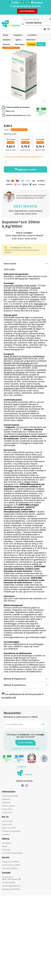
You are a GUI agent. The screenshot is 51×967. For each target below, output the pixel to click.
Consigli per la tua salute (11, 831)
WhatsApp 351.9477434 (11, 889)
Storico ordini (7, 824)
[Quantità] (10, 162)
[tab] (25, 264)
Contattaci (6, 834)
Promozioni (6, 850)
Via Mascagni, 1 (25, 878)
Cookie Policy (7, 812)
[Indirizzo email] (18, 724)
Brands (4, 846)
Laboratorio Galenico (10, 868)
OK (43, 724)
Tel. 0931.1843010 (8, 883)
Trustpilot (21, 767)
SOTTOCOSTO (27, 11)
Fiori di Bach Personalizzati (12, 853)
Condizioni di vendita (10, 796)
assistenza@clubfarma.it (11, 886)
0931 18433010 (26, 743)
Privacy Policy (7, 809)
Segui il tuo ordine (9, 828)
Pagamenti (6, 799)
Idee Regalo (6, 843)
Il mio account (7, 821)
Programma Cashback (10, 862)
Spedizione (6, 802)
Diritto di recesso (8, 806)
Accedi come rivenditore (11, 865)
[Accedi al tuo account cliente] (44, 28)
